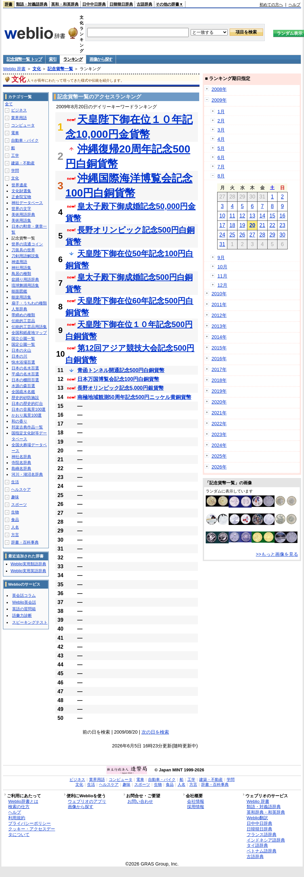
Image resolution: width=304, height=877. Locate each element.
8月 (221, 175)
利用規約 (16, 817)
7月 (221, 166)
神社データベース (27, 202)
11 (232, 216)
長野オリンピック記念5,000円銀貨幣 (120, 388)
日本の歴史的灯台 (27, 403)
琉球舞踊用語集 (25, 285)
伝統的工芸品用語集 (29, 326)
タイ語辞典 (257, 845)
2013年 (219, 326)
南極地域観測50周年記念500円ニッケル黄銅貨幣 (134, 397)
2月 (221, 120)
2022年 (219, 423)
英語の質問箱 (24, 609)
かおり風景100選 (26, 415)
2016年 (219, 358)
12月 (222, 285)
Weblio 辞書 (14, 68)
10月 (222, 266)
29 (272, 235)
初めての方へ (271, 4)
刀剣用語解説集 (25, 256)
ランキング (73, 59)
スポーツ (19, 504)
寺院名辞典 (21, 462)
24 (222, 235)
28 (262, 235)
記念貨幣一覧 (60, 68)
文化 (36, 68)
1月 (221, 111)
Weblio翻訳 (257, 817)
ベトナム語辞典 (261, 850)
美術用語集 (21, 220)
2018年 (219, 380)
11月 (222, 276)
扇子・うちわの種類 (29, 303)
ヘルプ (294, 4)
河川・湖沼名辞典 (27, 474)
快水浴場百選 (23, 362)
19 (242, 225)
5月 (221, 148)
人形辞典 (19, 309)
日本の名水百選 (25, 368)
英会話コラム (24, 595)
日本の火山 (21, 350)
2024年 (219, 445)
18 (232, 225)
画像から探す (100, 59)
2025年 (219, 456)
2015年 (219, 347)
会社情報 (195, 801)
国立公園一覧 (23, 338)
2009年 (219, 100)
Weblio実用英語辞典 (28, 571)
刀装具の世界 (23, 250)
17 (222, 225)
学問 (15, 170)
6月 (221, 157)
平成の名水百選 (25, 374)
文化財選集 (21, 191)
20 (252, 225)
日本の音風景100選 (28, 409)
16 (282, 216)
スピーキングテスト (30, 622)
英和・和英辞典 (65, 4)
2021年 (219, 412)
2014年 (219, 337)
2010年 (219, 293)
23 (282, 225)
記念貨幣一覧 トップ (24, 59)
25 (232, 235)
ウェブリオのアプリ (87, 801)
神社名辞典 (21, 456)
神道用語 (19, 262)
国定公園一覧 (23, 344)
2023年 (219, 434)
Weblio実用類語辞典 (28, 564)
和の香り (19, 421)
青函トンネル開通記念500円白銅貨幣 (121, 370)
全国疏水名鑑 (23, 391)
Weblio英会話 (24, 602)
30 (282, 235)
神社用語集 (21, 267)
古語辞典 (144, 4)
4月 (221, 139)
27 (252, 235)
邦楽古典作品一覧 (27, 427)
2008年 (219, 89)
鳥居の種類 (21, 273)
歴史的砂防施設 (25, 397)
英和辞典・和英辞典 (266, 812)
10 (222, 216)
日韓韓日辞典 (121, 4)
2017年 (219, 369)
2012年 (219, 315)
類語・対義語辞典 (32, 4)
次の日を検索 (155, 732)
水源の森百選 (23, 386)
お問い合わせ (140, 801)
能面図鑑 (19, 291)
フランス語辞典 (261, 834)
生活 (15, 482)
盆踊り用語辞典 (25, 279)
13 (252, 216)
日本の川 (19, 356)
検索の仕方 (18, 806)
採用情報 (195, 806)
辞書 (8, 4)
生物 (15, 512)
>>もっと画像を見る (277, 554)
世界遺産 (19, 185)
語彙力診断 (22, 615)
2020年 (219, 402)
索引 (52, 59)
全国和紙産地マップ (29, 332)
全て (9, 104)
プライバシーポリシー (29, 823)
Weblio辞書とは (23, 801)
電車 (15, 133)
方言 (15, 534)
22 (272, 225)
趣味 (15, 497)
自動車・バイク (25, 140)
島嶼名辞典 (21, 468)
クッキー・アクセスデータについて (31, 831)
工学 (15, 155)
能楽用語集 (21, 297)
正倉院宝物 (21, 197)
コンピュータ (23, 125)
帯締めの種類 (23, 315)
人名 (15, 527)
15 (272, 216)
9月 (221, 257)
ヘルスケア (21, 489)
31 (222, 244)
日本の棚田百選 (25, 380)
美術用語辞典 (23, 214)
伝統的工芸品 (23, 321)
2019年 (219, 391)
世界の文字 (21, 208)
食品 (15, 519)
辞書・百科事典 (25, 542)
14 (262, 216)
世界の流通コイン (27, 244)
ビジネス (19, 110)
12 (242, 216)
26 (242, 235)
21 (262, 225)
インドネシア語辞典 (266, 840)
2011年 (219, 304)
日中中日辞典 (94, 4)
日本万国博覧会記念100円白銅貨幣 (118, 379)
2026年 (219, 467)
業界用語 (19, 117)
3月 (221, 130)
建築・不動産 (23, 163)
